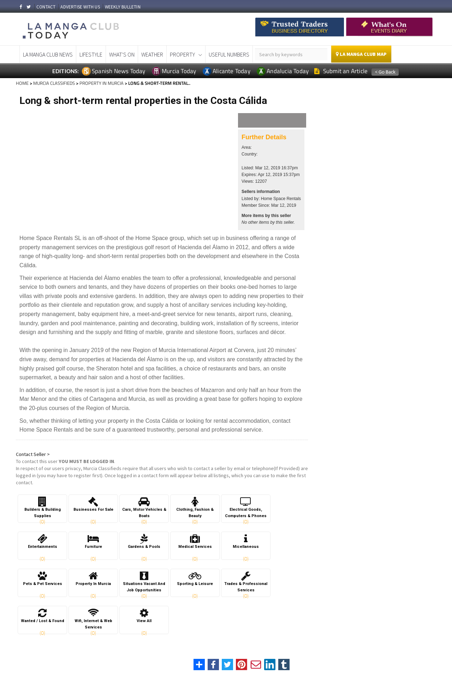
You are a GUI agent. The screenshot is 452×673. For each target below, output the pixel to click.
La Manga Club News (48, 54)
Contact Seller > (33, 454)
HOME (22, 83)
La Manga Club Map (361, 54)
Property (182, 54)
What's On (122, 54)
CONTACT (45, 7)
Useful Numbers (229, 54)
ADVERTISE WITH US (80, 7)
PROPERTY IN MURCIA (101, 83)
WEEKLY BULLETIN (123, 7)
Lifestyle (90, 54)
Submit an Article (341, 71)
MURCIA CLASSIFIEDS (54, 83)
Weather (152, 54)
